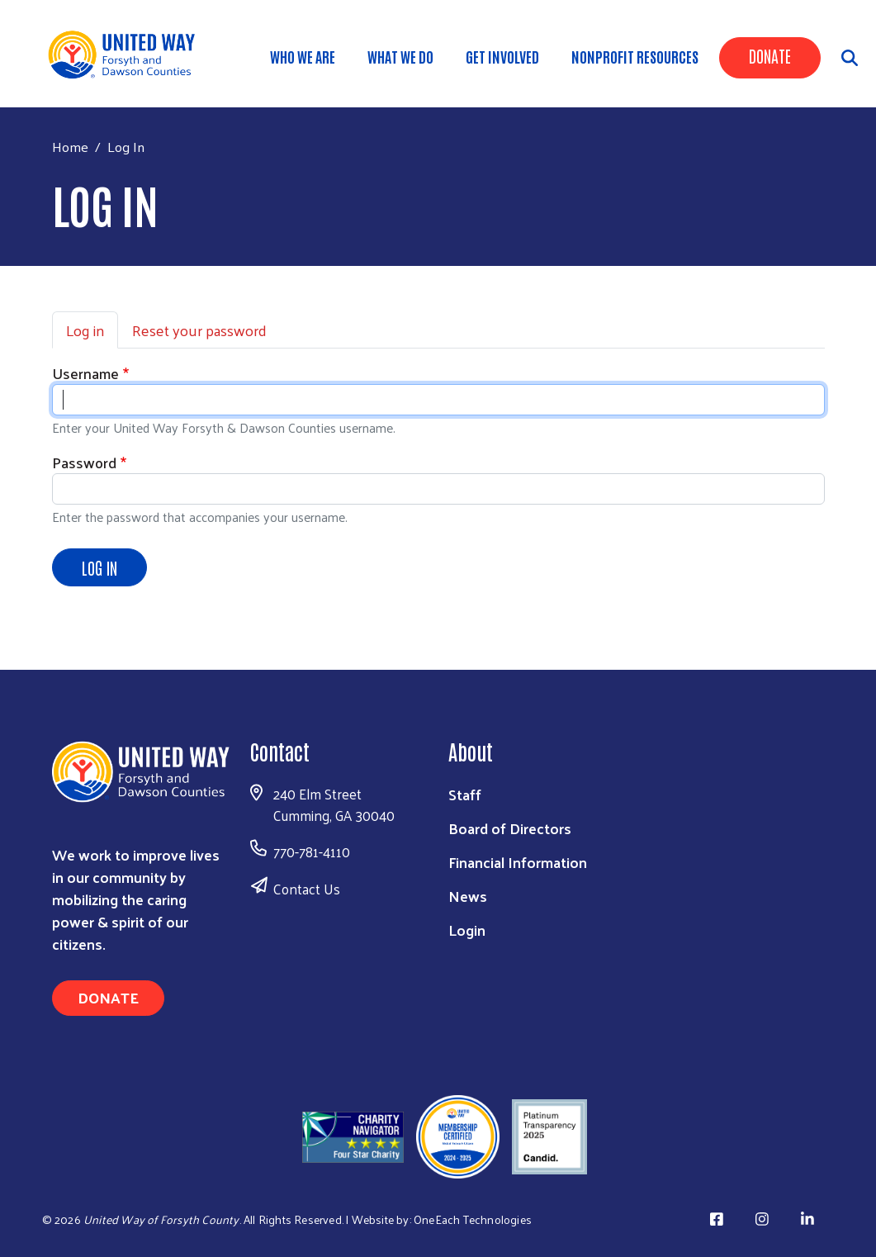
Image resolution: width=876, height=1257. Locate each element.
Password (84, 462)
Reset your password (199, 330)
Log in (85, 330)
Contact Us (306, 888)
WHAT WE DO (400, 56)
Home (70, 146)
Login (466, 929)
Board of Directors (509, 828)
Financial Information (517, 862)
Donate (770, 55)
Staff (464, 794)
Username (85, 373)
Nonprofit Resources (634, 56)
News (467, 895)
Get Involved (502, 56)
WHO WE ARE (302, 56)
